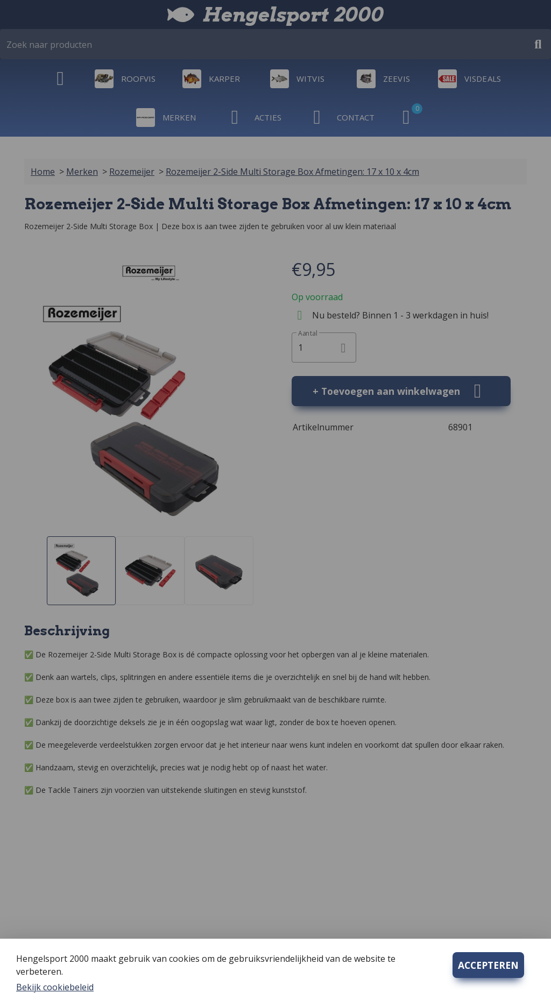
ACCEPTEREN (488, 965)
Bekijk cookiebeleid (55, 987)
